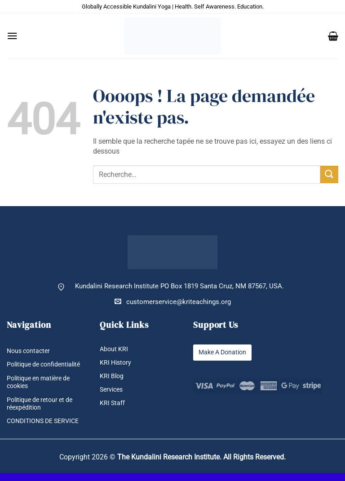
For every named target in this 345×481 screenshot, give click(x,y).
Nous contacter (30, 351)
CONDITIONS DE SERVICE (46, 429)
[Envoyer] (329, 174)
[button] (12, 36)
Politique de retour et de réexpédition (43, 411)
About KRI (114, 349)
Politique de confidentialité (28, 368)
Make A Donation (225, 352)
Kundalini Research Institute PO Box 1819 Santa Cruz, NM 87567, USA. (179, 286)
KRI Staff (113, 403)
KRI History (116, 362)
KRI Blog (112, 376)
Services (112, 389)
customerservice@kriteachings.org (173, 301)
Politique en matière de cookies (41, 389)
